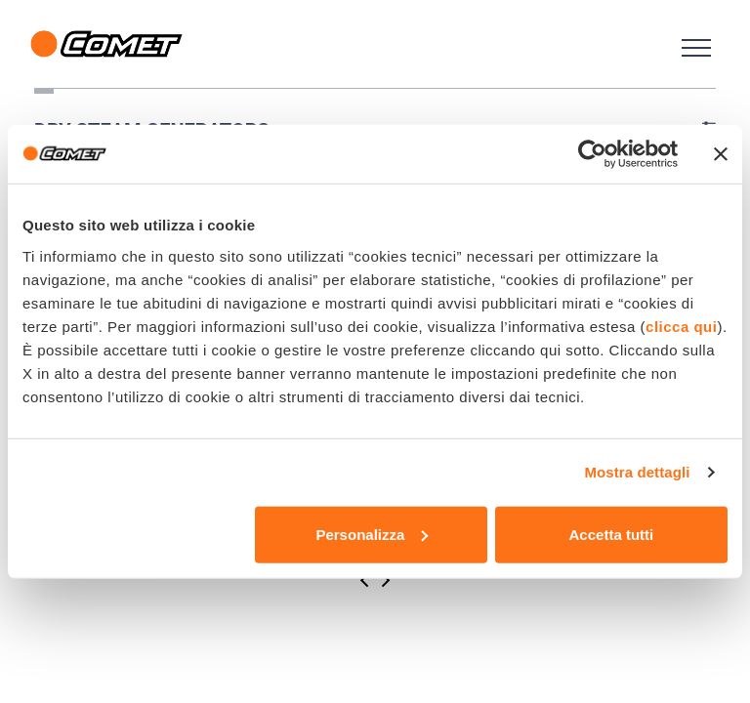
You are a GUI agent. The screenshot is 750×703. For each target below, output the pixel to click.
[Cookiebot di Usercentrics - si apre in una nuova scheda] (592, 154)
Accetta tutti (611, 533)
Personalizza (371, 533)
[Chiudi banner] (721, 154)
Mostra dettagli (636, 472)
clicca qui (681, 325)
